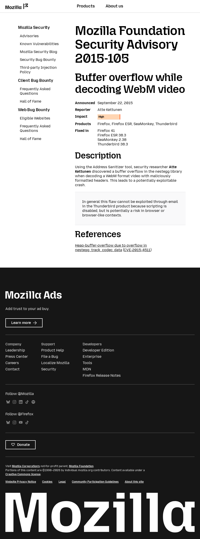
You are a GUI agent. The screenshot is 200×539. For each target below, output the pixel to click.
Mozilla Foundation (81, 466)
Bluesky (8, 402)
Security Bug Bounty (38, 59)
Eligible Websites (35, 118)
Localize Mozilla (55, 363)
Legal (62, 481)
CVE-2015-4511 (137, 250)
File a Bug (49, 356)
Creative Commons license (23, 474)
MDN (87, 369)
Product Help (52, 350)
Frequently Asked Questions (35, 91)
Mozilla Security (34, 27)
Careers (12, 363)
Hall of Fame (30, 101)
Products (86, 6)
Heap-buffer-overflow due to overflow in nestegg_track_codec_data (111, 247)
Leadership (15, 350)
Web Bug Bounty (34, 109)
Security (48, 369)
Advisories (29, 36)
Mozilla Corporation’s (26, 466)
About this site (134, 481)
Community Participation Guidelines (95, 481)
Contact (12, 369)
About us (114, 6)
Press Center (16, 356)
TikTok (27, 402)
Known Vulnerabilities (39, 44)
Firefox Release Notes (102, 375)
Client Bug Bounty (35, 80)
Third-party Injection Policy (38, 69)
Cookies (47, 481)
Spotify (33, 402)
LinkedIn (20, 402)
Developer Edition (98, 350)
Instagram (14, 402)
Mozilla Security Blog (38, 52)
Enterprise (92, 356)
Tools (87, 363)
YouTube (20, 422)
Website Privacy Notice (20, 481)
